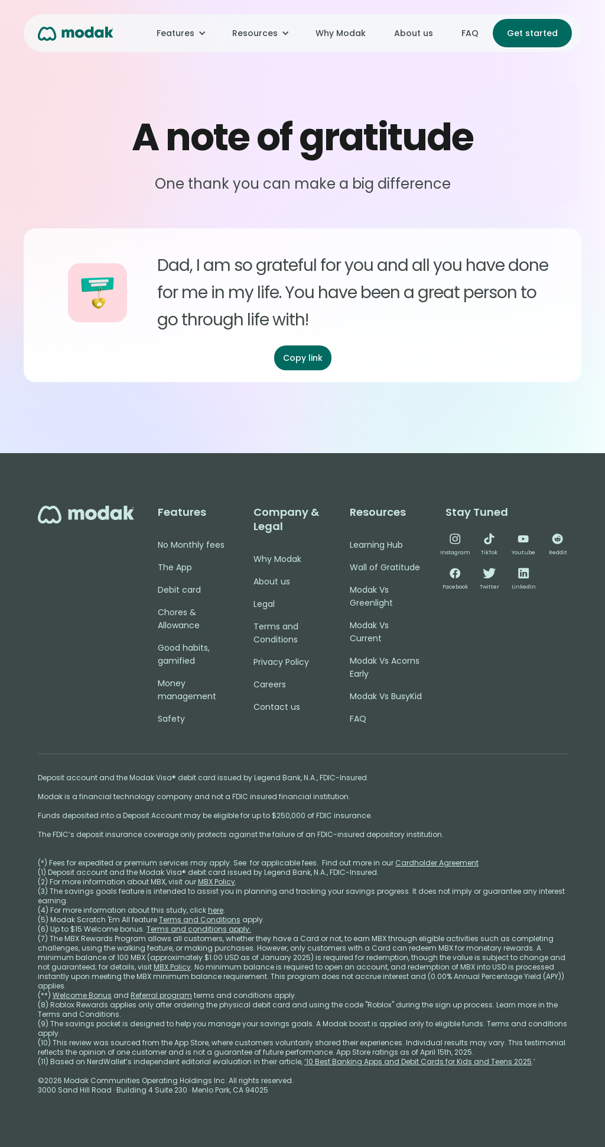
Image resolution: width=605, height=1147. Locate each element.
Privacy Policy (281, 662)
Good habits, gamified (184, 654)
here (215, 910)
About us (413, 33)
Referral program (161, 995)
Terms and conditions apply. (199, 929)
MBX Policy (216, 882)
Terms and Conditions (275, 633)
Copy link (303, 358)
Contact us (276, 707)
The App (175, 567)
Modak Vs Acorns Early (384, 667)
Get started (532, 33)
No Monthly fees (191, 545)
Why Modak (340, 33)
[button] (180, 33)
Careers (269, 684)
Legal (264, 604)
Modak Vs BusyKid (386, 696)
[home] (75, 32)
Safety (171, 719)
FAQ (470, 33)
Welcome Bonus (82, 995)
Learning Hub (376, 545)
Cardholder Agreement (437, 863)
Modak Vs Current (369, 631)
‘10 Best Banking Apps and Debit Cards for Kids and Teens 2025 (418, 1061)
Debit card (179, 590)
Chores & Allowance (179, 618)
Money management (187, 689)
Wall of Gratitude (385, 567)
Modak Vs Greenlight (371, 596)
